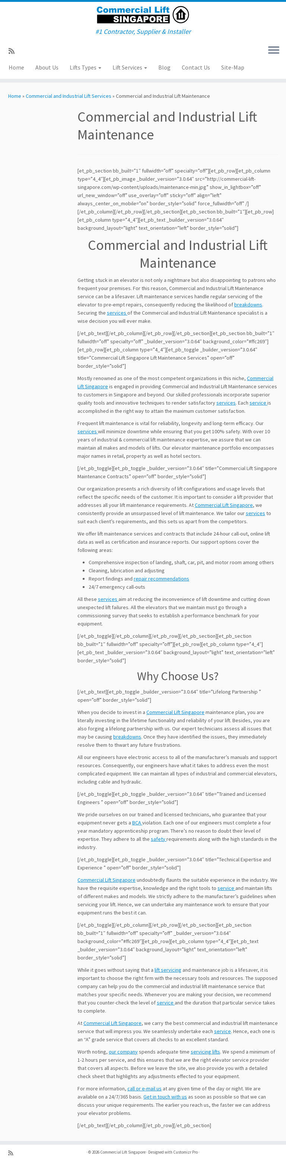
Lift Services (129, 67)
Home (16, 67)
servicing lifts (205, 1051)
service (258, 402)
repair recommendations (161, 578)
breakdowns (248, 304)
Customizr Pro (185, 1152)
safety (158, 839)
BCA (137, 822)
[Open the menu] (273, 51)
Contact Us (196, 67)
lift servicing (168, 970)
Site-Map (232, 67)
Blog (164, 67)
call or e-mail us (144, 1088)
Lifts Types (85, 67)
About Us (46, 67)
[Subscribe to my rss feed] (14, 51)
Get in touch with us (165, 1096)
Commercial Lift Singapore (224, 505)
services (117, 312)
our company (123, 1051)
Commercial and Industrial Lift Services (68, 96)
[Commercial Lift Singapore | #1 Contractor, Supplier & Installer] (143, 15)
